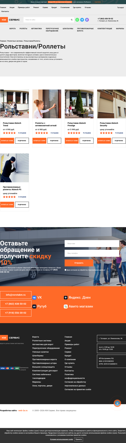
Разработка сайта (8, 410)
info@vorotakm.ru (15, 294)
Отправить (78, 263)
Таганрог (120, 8)
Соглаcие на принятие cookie (78, 389)
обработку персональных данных (92, 270)
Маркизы (120, 29)
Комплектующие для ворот (45, 370)
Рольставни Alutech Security (109, 124)
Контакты (5, 11)
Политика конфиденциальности (75, 376)
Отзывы (88, 7)
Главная (3, 7)
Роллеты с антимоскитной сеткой (45, 124)
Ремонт (36, 7)
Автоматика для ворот (42, 344)
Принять (79, 439)
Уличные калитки (40, 352)
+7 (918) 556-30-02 (15, 312)
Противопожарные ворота (85, 30)
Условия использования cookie (61, 439)
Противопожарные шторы (44, 363)
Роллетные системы (41, 340)
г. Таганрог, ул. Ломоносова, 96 (108, 21)
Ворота (13, 29)
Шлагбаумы (68, 29)
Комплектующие (105, 29)
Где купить (77, 7)
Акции (12, 7)
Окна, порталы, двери (42, 385)
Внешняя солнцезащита (43, 367)
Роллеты (23, 29)
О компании (65, 7)
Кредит (54, 7)
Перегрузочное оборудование (52, 30)
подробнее (22, 140)
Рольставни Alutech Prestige (77, 124)
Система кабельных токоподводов (41, 376)
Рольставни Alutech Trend (12, 124)
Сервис (45, 7)
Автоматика (36, 29)
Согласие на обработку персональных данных (75, 384)
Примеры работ (24, 7)
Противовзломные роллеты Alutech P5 (12, 188)
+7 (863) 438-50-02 (105, 19)
